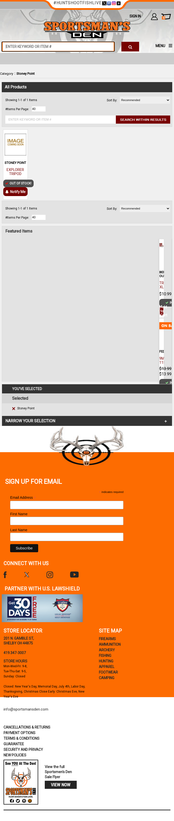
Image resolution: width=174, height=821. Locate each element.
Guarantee (14, 744)
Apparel (106, 667)
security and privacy (23, 750)
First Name (18, 514)
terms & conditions (21, 738)
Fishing (105, 656)
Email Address (23, 497)
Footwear (108, 672)
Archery (107, 650)
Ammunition (110, 644)
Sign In (135, 16)
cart (163, 18)
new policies (15, 755)
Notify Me (15, 192)
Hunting (106, 661)
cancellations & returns (27, 727)
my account (154, 16)
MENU (160, 46)
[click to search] (130, 46)
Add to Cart (161, 311)
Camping (106, 678)
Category (6, 73)
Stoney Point (25, 73)
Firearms (107, 639)
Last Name (18, 530)
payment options (19, 733)
